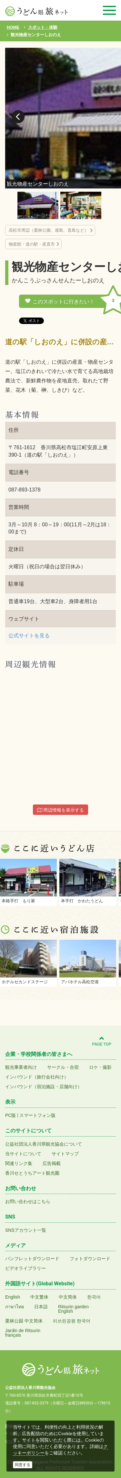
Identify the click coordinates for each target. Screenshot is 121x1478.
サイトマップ (65, 1153)
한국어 (94, 1297)
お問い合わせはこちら (27, 1201)
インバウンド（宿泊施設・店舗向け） (43, 1086)
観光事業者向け (21, 1067)
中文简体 (68, 1297)
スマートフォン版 (37, 1115)
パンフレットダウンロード (32, 1258)
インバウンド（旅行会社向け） (36, 1076)
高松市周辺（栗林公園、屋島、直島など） (48, 230)
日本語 (41, 1306)
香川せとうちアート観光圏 (32, 1173)
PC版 (10, 1115)
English (12, 1297)
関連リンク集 (18, 1163)
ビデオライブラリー (25, 1268)
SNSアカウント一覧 (25, 1230)
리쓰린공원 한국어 (71, 1320)
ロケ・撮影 (100, 1067)
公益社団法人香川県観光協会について (43, 1144)
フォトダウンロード (90, 1258)
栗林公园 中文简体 (24, 1320)
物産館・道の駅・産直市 (32, 244)
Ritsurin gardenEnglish (73, 1309)
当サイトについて (23, 1153)
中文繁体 (39, 1297)
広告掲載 (52, 1163)
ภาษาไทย (14, 1306)
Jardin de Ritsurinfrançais (22, 1333)
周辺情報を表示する (60, 810)
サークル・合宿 (63, 1067)
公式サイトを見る (29, 635)
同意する (22, 1465)
